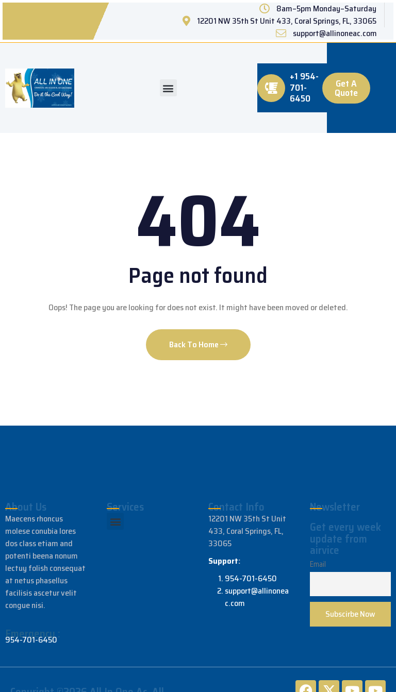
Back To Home (198, 344)
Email (318, 564)
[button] (168, 87)
